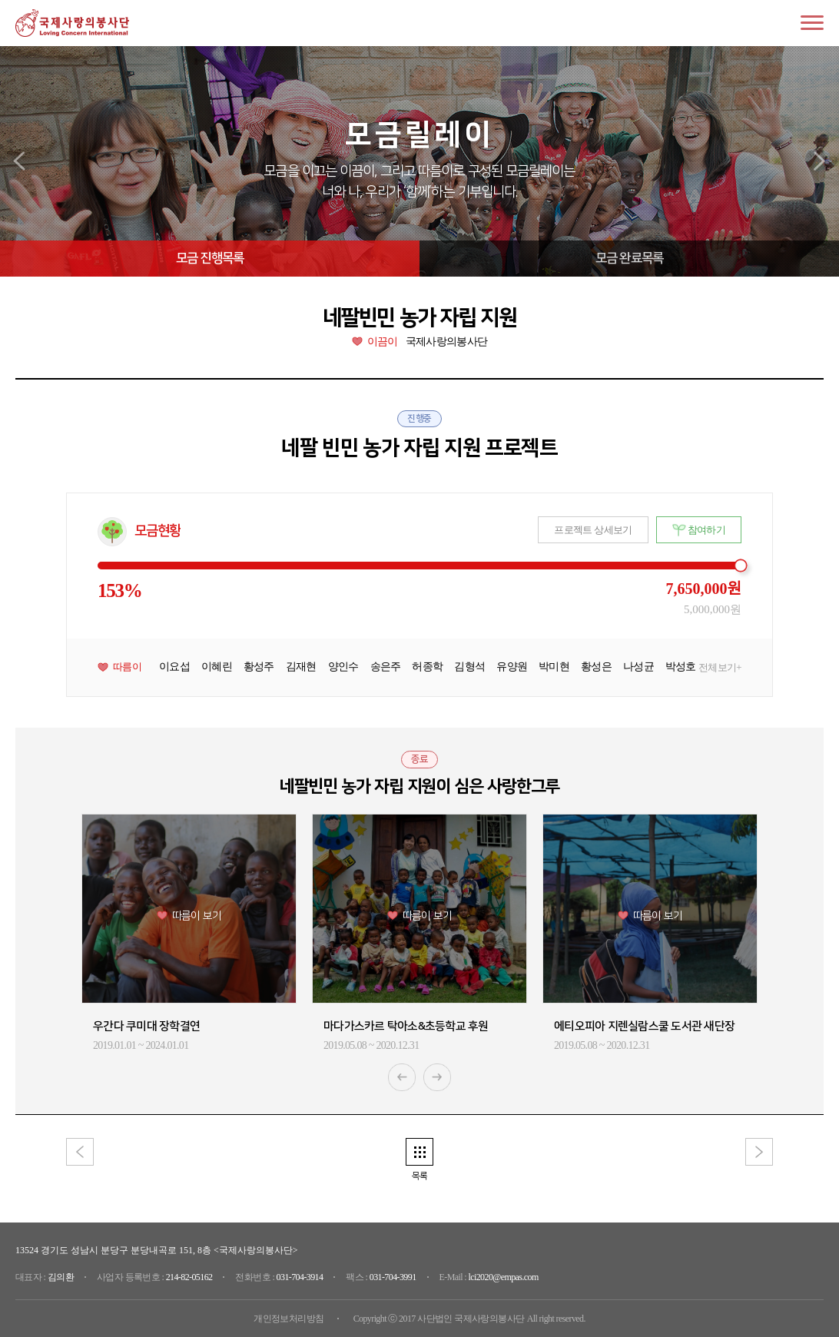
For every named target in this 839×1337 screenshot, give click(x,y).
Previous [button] (402, 1077)
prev (20, 161)
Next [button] (437, 1077)
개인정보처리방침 (288, 1318)
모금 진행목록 (210, 258)
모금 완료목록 (629, 258)
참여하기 (706, 530)
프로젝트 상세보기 (593, 530)
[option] (189, 933)
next (819, 161)
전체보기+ (719, 667)
